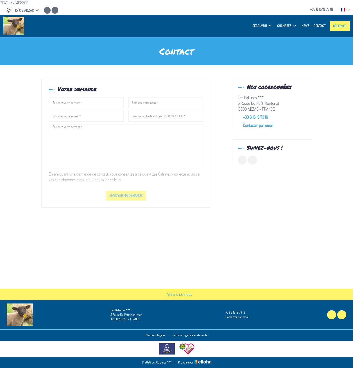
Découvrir (262, 25)
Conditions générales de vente (189, 335)
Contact (320, 26)
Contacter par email (258, 125)
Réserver (339, 26)
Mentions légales (155, 335)
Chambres (286, 25)
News (305, 26)
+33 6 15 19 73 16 (232, 312)
